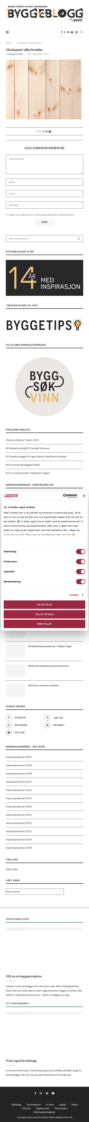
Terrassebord (33, 1104)
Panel (74, 1104)
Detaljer (74, 594)
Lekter (62, 1104)
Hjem (8, 43)
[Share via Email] (50, 131)
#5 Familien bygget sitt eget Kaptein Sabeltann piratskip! (36, 456)
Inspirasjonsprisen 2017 (19, 781)
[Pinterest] (68, 32)
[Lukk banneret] (84, 496)
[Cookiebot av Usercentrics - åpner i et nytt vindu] (63, 496)
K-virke (50, 1104)
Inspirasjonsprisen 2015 (19, 798)
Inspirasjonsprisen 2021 (19, 756)
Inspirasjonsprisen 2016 (19, 789)
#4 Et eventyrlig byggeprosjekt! (23, 464)
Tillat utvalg (44, 614)
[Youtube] (72, 32)
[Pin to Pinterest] (46, 131)
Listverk (26, 1108)
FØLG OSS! (12, 869)
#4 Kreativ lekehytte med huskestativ (48, 665)
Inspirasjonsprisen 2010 (19, 839)
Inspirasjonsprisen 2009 (19, 847)
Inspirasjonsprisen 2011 (19, 831)
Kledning (16, 1104)
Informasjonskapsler (44, 1112)
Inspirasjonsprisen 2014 (19, 806)
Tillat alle (44, 604)
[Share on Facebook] (43, 131)
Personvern (61, 1108)
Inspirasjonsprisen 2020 (19, 765)
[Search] (81, 32)
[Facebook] (61, 32)
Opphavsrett (42, 1108)
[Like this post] (40, 131)
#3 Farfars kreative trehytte (43, 685)
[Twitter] (63, 718)
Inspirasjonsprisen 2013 (19, 814)
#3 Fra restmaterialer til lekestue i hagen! (28, 472)
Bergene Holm (16, 54)
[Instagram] (65, 32)
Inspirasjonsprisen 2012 (19, 822)
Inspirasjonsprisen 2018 (19, 773)
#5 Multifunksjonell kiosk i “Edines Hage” (50, 646)
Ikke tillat (44, 623)
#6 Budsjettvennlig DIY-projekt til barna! (28, 448)
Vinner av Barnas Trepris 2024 (22, 439)
